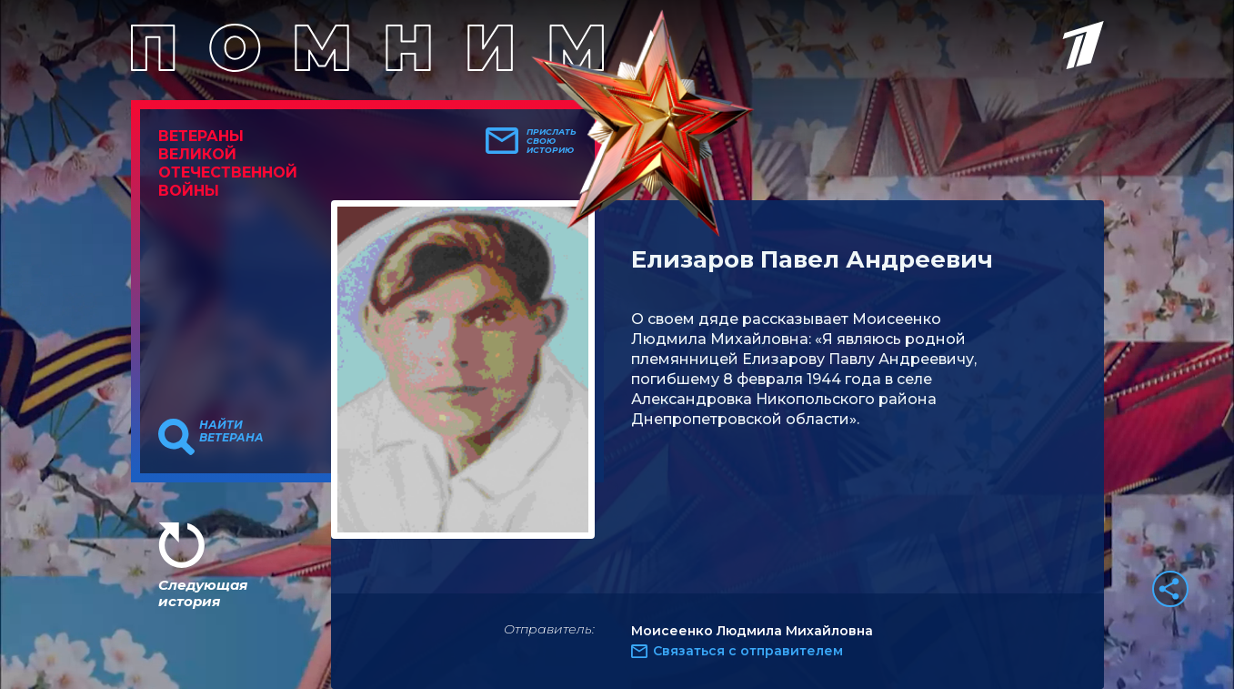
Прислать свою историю (552, 141)
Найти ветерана (231, 431)
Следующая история (202, 593)
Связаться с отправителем (748, 651)
